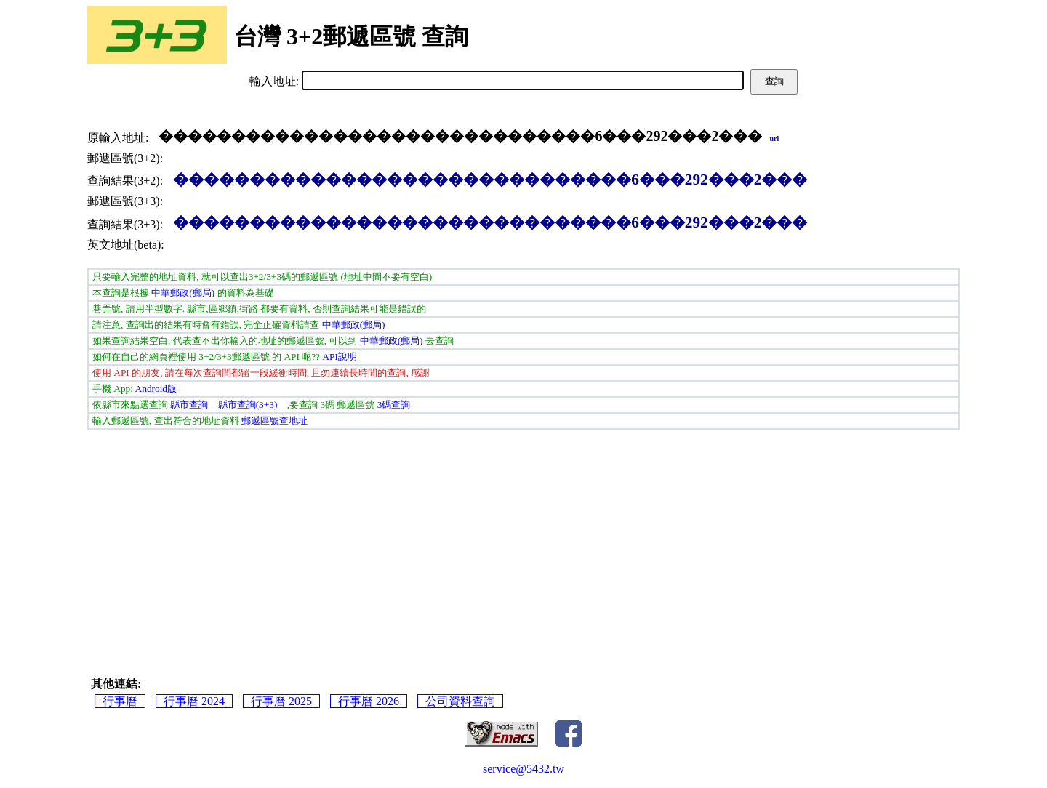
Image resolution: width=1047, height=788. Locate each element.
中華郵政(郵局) (182, 292)
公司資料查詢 (460, 701)
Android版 (156, 388)
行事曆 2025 (281, 701)
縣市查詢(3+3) (248, 404)
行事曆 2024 (194, 701)
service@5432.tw (523, 769)
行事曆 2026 (368, 701)
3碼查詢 (394, 404)
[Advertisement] (523, 538)
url (774, 138)
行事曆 (120, 701)
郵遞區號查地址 (274, 420)
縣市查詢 (189, 404)
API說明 (339, 356)
